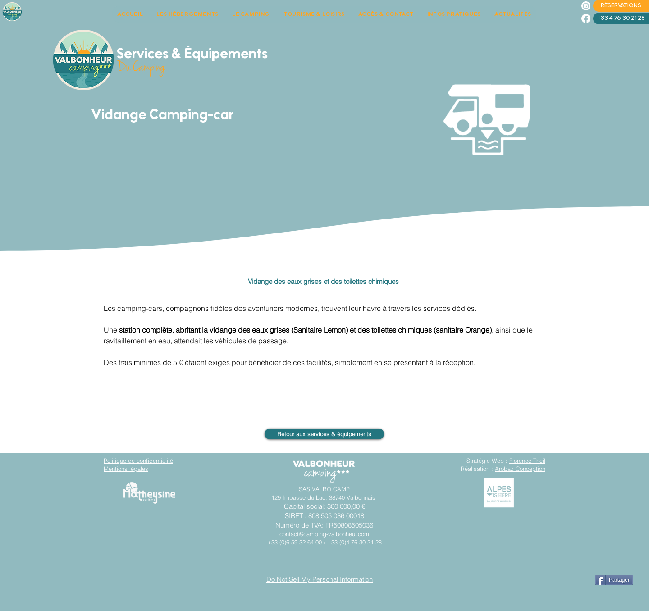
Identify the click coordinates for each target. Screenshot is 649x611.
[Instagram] (585, 5)
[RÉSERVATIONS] (621, 6)
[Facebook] (585, 18)
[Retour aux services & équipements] (324, 434)
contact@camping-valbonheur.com (324, 534)
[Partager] (614, 580)
